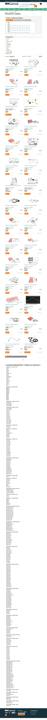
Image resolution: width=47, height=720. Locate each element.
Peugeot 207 (8, 570)
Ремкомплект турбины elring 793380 (30, 246)
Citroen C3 (8, 414)
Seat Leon (8, 614)
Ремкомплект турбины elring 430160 (30, 206)
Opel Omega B (8, 559)
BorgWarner (8, 46)
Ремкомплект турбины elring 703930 (30, 226)
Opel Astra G (8, 550)
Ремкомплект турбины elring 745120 (12, 206)
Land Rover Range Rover (10, 494)
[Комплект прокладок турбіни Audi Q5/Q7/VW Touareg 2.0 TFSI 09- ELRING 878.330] (14, 261)
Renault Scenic (8, 607)
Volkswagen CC (8, 667)
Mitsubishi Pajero (9, 531)
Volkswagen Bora (9, 665)
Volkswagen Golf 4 (9, 672)
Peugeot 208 (8, 571)
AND (7, 40)
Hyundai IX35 (8, 469)
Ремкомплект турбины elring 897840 (30, 326)
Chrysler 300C (8, 692)
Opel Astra (8, 549)
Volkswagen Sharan (9, 682)
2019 (29, 25)
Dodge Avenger (8, 700)
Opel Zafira (8, 563)
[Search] (35, 6)
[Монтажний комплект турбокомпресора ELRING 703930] (33, 221)
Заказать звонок (21, 715)
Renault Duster (8, 593)
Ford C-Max (8, 443)
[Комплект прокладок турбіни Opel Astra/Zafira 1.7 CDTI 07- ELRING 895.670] (14, 221)
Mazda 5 (7, 503)
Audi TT (7, 387)
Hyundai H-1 (8, 464)
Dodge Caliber (8, 701)
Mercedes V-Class (9, 521)
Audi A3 (7, 373)
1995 (20, 30)
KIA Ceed (7, 483)
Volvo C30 (8, 649)
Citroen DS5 (8, 421)
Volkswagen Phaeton (9, 679)
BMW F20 (7, 395)
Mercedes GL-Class (9, 512)
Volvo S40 (7, 651)
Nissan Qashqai (8, 544)
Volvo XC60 (8, 659)
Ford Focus (8, 448)
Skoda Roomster (9, 626)
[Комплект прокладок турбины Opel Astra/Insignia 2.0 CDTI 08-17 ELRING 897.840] (33, 321)
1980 (8, 32)
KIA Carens (8, 481)
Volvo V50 (7, 656)
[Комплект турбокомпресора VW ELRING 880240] (33, 141)
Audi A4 (7, 374)
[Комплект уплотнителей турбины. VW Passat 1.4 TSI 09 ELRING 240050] (14, 321)
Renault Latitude (9, 602)
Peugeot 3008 (8, 572)
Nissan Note (8, 540)
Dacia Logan (8, 429)
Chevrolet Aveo (8, 404)
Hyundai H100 (8, 465)
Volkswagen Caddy (9, 666)
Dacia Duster (8, 428)
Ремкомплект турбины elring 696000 (12, 306)
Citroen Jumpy (8, 423)
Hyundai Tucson (9, 476)
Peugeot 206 (8, 569)
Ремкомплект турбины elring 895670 (12, 226)
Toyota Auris (8, 641)
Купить (26, 114)
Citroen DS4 (8, 420)
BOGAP (7, 45)
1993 (15, 30)
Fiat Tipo (7, 439)
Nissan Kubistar (8, 537)
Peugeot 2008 (8, 568)
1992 (13, 30)
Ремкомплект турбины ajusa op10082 (30, 306)
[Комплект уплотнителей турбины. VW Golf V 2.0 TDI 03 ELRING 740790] (14, 281)
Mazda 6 (7, 504)
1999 (29, 30)
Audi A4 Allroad (8, 375)
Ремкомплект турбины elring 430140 (30, 66)
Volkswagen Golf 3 (9, 671)
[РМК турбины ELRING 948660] (14, 241)
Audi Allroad (8, 383)
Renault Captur (8, 591)
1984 (17, 32)
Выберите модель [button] (26, 20)
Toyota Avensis (8, 642)
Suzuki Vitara (8, 635)
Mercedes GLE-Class (9, 515)
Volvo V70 (7, 658)
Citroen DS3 (8, 419)
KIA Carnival (8, 482)
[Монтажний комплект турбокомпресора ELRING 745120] (14, 201)
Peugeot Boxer (8, 586)
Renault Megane (9, 605)
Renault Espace (8, 594)
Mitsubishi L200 (8, 528)
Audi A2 (7, 372)
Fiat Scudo (8, 438)
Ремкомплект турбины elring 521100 (12, 66)
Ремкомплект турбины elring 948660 (12, 246)
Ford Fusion (8, 450)
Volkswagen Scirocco (9, 681)
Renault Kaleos (8, 599)
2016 (22, 25)
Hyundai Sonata (8, 472)
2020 (8, 23)
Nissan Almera (8, 535)
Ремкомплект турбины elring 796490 (12, 126)
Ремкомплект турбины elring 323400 (30, 186)
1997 (24, 30)
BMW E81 (7, 391)
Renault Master (8, 604)
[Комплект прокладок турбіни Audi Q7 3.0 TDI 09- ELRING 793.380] (33, 241)
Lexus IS (7, 497)
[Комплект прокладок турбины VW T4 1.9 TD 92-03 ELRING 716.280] (33, 341)
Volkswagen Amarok (9, 664)
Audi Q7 (7, 386)
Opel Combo (8, 551)
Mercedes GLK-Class (9, 516)
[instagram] (6, 717)
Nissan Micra (8, 538)
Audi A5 (7, 376)
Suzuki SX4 (8, 634)
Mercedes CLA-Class (9, 509)
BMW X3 (7, 398)
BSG (7, 48)
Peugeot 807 (8, 584)
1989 (29, 32)
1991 (10, 30)
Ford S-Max (8, 456)
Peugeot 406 (8, 577)
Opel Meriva (8, 557)
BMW (8, 44)
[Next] (26, 359)
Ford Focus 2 (8, 449)
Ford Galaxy (8, 451)
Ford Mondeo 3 (8, 455)
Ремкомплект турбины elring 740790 (12, 286)
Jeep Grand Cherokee (9, 696)
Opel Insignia (8, 556)
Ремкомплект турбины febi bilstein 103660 (13, 346)
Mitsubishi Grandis (9, 527)
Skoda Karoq (8, 620)
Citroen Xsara (8, 425)
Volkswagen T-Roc (9, 683)
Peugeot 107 (8, 567)
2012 (13, 25)
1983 (15, 32)
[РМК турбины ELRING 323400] (33, 181)
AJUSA (7, 38)
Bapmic (8, 42)
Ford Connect (8, 444)
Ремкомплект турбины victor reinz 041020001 (13, 186)
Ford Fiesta (8, 447)
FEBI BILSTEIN (8, 50)
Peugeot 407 (8, 578)
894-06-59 (23, 4)
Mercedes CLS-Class (9, 510)
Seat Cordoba (8, 612)
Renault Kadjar (8, 598)
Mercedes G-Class (9, 511)
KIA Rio (7, 486)
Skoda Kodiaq (8, 621)
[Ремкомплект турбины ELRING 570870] (33, 281)
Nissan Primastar (9, 542)
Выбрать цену (8, 114)
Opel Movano (8, 558)
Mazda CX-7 (8, 506)
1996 (22, 30)
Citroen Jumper (8, 422)
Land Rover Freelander (9, 493)
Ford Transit (8, 458)
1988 (26, 32)
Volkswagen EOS (9, 669)
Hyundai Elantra (8, 462)
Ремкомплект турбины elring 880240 (30, 146)
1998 (26, 30)
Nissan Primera (8, 543)
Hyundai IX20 (8, 468)
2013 (15, 25)
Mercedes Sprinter (9, 520)
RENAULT (9, 52)
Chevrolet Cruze (9, 406)
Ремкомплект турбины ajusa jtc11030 (30, 106)
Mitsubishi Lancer (9, 529)
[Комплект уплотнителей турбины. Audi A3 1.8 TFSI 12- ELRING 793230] (33, 261)
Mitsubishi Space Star (9, 532)
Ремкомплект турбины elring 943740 (30, 126)
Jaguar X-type (8, 707)
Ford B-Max (8, 442)
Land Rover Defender (9, 491)
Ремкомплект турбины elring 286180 (12, 166)
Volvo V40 (7, 655)
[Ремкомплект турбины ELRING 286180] (14, 161)
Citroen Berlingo (8, 410)
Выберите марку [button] (17, 20)
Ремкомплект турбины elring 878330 (12, 266)
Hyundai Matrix (8, 470)
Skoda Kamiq (8, 619)
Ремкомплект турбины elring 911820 (30, 166)
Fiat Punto (8, 437)
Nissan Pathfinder (9, 541)
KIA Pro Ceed (8, 485)
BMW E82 (7, 392)
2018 (26, 25)
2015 (20, 25)
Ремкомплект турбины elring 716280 (30, 346)
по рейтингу (12, 56)
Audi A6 (7, 377)
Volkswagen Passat (9, 677)
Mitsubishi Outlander (9, 530)
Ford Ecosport (8, 446)
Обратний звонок (32, 4)
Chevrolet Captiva (9, 405)
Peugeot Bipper (8, 585)
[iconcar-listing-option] (41, 56)
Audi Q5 (7, 385)
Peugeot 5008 (8, 580)
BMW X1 (7, 397)
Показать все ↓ (8, 53)
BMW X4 (7, 399)
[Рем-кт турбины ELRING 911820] (33, 161)
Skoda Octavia (8, 622)
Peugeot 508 (8, 581)
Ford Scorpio (8, 457)
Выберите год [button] (9, 20)
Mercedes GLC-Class (9, 514)
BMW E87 (7, 393)
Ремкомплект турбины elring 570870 (30, 286)
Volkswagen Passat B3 (10, 678)
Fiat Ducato (8, 434)
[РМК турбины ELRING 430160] (33, 201)
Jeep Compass (8, 695)
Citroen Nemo (8, 424)
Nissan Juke (8, 536)
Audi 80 (7, 370)
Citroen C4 (8, 415)
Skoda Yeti (8, 628)
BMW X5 (7, 400)
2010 (8, 25)
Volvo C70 (8, 650)
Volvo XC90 (8, 661)
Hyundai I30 (8, 467)
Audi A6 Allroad (8, 378)
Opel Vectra (8, 560)
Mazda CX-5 (8, 505)
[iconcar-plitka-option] (39, 56)
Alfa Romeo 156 (8, 637)
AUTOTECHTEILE (9, 41)
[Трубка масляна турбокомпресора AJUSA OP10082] (33, 301)
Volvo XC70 (8, 660)
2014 (17, 25)
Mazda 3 (7, 502)
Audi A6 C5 (8, 379)
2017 (24, 25)
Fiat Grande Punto (9, 435)
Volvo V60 (7, 657)
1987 (24, 32)
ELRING (7, 49)
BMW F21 (7, 396)
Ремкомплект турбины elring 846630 (12, 146)
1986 (22, 32)
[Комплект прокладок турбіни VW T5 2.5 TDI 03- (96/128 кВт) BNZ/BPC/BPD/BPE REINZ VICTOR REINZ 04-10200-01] (14, 181)
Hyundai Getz (8, 463)
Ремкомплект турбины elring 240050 (12, 326)
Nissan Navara (8, 539)
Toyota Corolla (8, 643)
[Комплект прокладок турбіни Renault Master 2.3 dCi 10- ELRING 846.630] (14, 141)
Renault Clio (8, 592)
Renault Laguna (8, 601)
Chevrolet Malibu (9, 407)
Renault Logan (8, 603)
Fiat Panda (8, 436)
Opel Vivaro (8, 562)
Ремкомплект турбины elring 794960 (30, 86)
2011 (10, 25)
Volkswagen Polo (9, 680)
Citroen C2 (8, 413)
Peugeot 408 (8, 579)
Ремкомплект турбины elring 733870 (12, 106)
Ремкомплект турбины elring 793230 (30, 266)
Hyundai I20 (8, 466)
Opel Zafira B (8, 564)
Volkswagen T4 (8, 684)
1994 (17, 30)
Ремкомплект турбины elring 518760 (12, 86)
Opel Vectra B (8, 561)
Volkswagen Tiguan (9, 685)
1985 (20, 32)
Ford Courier (8, 445)
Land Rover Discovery (9, 492)
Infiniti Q (7, 478)
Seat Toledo (8, 615)
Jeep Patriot (8, 697)
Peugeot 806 (8, 583)
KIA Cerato (8, 484)
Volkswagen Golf (9, 670)
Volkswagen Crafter (9, 668)
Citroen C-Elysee (9, 411)
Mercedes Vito (8, 522)
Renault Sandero (9, 606)
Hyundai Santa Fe (9, 471)
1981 (10, 32)
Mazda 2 (7, 501)
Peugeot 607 (8, 582)
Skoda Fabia (8, 618)
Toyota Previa (8, 644)
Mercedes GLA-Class (9, 513)
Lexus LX (7, 498)
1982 (13, 32)
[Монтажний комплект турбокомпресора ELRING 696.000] (14, 301)
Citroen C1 (8, 412)
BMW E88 (7, 394)
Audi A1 (7, 371)
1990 (8, 30)
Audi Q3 (7, 384)
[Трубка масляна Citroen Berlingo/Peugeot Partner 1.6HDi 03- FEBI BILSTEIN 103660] (14, 341)
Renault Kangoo (8, 600)
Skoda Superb (8, 627)
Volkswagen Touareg (9, 686)
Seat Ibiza (8, 613)
